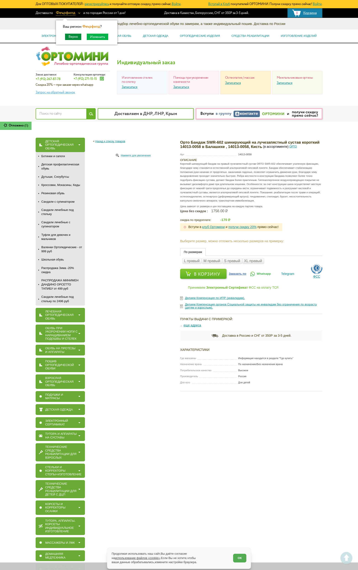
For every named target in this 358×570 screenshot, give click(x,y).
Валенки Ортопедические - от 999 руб (61, 249)
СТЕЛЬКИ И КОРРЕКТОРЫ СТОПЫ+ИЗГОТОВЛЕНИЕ (63, 470)
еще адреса (192, 325)
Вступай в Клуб (219, 4)
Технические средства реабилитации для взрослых (60, 452)
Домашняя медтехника (55, 555)
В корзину (207, 274)
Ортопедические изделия (200, 36)
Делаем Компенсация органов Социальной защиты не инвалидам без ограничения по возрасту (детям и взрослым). (251, 306)
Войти (176, 4)
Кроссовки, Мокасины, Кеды (60, 185)
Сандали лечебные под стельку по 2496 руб (57, 299)
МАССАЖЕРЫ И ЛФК (60, 542)
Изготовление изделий (299, 36)
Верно (73, 36)
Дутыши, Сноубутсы (55, 176)
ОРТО (293, 146)
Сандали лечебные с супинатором (55, 224)
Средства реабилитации (250, 36)
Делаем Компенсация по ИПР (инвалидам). (215, 298)
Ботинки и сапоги (53, 156)
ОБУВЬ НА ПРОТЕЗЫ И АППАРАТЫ (60, 350)
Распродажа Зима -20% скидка (57, 270)
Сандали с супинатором (57, 201)
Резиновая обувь (53, 193)
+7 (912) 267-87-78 (48, 79)
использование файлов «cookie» (137, 558)
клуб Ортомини (213, 227)
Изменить (97, 37)
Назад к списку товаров (110, 141)
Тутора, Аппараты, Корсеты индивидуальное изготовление (60, 526)
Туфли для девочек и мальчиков (55, 237)
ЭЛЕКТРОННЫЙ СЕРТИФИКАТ (56, 422)
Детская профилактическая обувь (60, 166)
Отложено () (18, 125)
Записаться (129, 87)
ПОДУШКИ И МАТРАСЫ (54, 396)
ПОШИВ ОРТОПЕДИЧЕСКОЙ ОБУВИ (59, 365)
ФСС (316, 276)
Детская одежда (155, 36)
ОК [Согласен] (240, 558)
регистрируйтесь (97, 4)
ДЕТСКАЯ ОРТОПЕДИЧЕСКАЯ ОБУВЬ (59, 145)
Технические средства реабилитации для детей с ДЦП (60, 489)
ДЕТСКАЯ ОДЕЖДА (59, 409)
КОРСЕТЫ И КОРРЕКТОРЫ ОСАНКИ (55, 507)
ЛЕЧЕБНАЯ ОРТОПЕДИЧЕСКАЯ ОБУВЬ (59, 315)
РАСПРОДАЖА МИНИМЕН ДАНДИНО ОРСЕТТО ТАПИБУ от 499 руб (60, 284)
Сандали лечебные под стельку (57, 212)
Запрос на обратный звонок (55, 92)
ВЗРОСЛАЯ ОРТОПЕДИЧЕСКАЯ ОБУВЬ (59, 381)
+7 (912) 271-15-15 (85, 79)
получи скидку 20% (242, 227)
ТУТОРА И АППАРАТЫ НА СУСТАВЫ (61, 435)
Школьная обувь (52, 259)
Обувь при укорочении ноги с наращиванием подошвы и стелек (61, 333)
